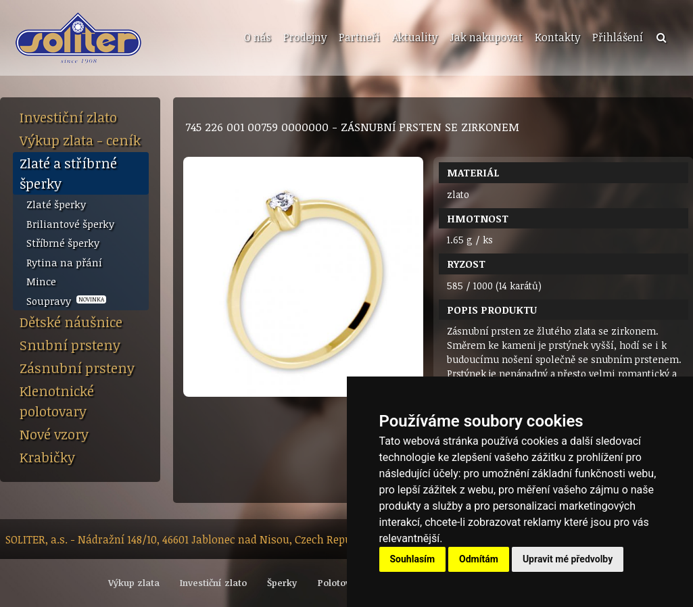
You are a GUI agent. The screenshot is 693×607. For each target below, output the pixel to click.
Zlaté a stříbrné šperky (68, 173)
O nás (257, 37)
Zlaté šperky (56, 204)
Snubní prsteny (70, 344)
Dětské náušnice (71, 321)
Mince (41, 281)
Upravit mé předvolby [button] (568, 559)
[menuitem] (256, 38)
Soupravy (66, 301)
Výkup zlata (134, 583)
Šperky (282, 583)
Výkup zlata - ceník (80, 139)
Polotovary (341, 583)
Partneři (359, 37)
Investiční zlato (68, 116)
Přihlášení (617, 37)
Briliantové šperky (70, 223)
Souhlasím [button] (412, 559)
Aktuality (414, 37)
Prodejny (305, 37)
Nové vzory (54, 433)
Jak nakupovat (486, 37)
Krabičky (47, 456)
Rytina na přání (64, 262)
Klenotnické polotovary (57, 400)
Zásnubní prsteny (77, 367)
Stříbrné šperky (62, 242)
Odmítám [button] (478, 559)
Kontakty (557, 37)
